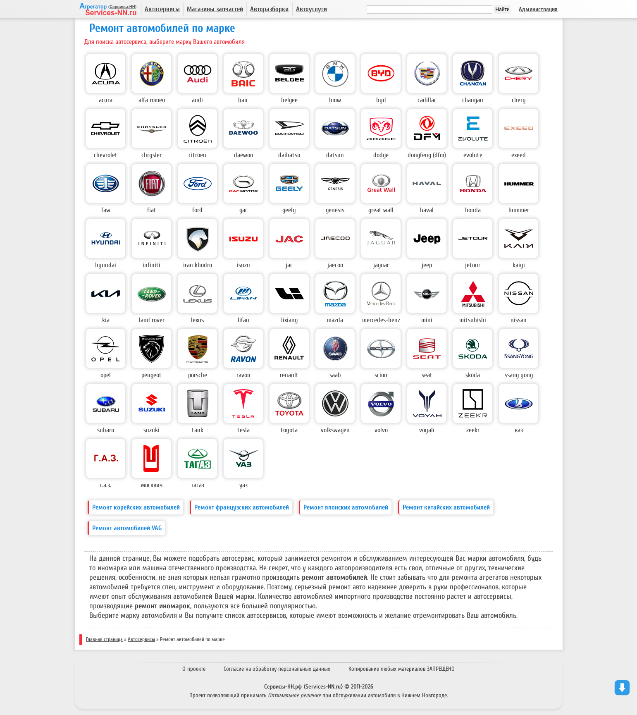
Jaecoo (335, 265)
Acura (105, 100)
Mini (426, 320)
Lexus (197, 320)
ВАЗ (519, 430)
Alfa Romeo (151, 100)
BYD (381, 100)
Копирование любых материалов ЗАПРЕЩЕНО (401, 668)
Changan (472, 100)
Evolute (472, 155)
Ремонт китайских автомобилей (446, 507)
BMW (335, 100)
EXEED (518, 155)
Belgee (289, 100)
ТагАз (197, 485)
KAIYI (519, 265)
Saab (335, 375)
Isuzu (243, 265)
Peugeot (151, 375)
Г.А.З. (105, 485)
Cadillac (427, 100)
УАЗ (243, 485)
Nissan (519, 320)
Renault (289, 375)
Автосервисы (162, 9)
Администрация (538, 9)
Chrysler (151, 155)
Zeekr (473, 430)
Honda (473, 210)
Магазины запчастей (215, 9)
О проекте (193, 668)
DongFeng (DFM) (427, 155)
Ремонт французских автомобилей (241, 507)
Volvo (381, 430)
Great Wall (381, 210)
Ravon (243, 375)
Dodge (381, 155)
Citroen (197, 155)
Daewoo (243, 155)
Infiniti (151, 265)
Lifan (243, 320)
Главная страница (104, 639)
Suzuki (151, 430)
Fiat (151, 210)
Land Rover (152, 320)
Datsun (335, 155)
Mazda (335, 320)
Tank (197, 430)
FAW (105, 210)
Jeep (427, 265)
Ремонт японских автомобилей (345, 507)
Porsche (197, 375)
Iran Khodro (197, 265)
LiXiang (289, 320)
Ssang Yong (519, 375)
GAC (243, 210)
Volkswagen (335, 430)
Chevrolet (105, 155)
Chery (519, 100)
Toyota (289, 430)
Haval (427, 210)
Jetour (472, 265)
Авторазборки (269, 9)
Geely (289, 210)
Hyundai (105, 265)
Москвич (151, 485)
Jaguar (381, 265)
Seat (427, 375)
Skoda (472, 375)
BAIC (243, 100)
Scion (381, 375)
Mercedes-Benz (381, 320)
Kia (106, 320)
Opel (105, 375)
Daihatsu (289, 155)
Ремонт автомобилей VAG (127, 528)
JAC (289, 265)
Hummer (518, 210)
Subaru (106, 430)
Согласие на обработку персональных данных (277, 668)
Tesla (243, 430)
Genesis (335, 210)
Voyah (426, 430)
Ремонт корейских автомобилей (136, 507)
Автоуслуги (311, 9)
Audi (197, 100)
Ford (197, 210)
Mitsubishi (472, 320)
